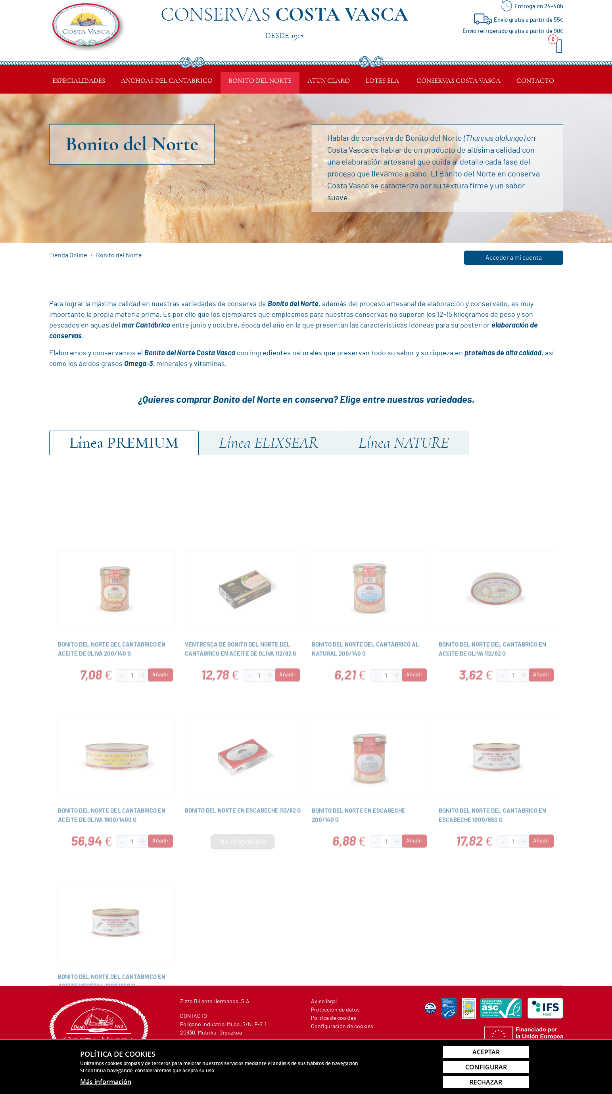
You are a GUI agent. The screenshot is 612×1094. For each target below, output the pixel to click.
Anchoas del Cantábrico (167, 80)
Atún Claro (328, 80)
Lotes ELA (382, 80)
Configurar (486, 1067)
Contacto (535, 80)
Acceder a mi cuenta (513, 258)
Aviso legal (324, 1001)
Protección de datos (335, 1010)
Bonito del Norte (260, 80)
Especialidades (78, 80)
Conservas (284, 21)
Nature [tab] (404, 443)
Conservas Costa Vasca (458, 80)
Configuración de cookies (342, 1026)
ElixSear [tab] (268, 443)
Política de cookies (333, 1018)
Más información (105, 1081)
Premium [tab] (123, 443)
